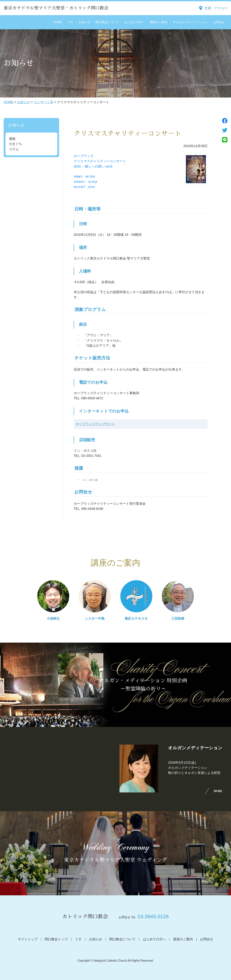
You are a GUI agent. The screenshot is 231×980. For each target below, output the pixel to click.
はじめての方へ (134, 22)
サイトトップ (27, 939)
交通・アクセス (215, 8)
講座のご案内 (158, 22)
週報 (12, 139)
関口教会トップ (56, 939)
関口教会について (107, 22)
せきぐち (15, 144)
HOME (57, 22)
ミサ (70, 22)
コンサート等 (43, 102)
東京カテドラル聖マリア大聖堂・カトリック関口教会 (56, 8)
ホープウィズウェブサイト (95, 424)
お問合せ (219, 22)
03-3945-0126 (153, 916)
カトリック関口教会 (85, 916)
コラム (14, 149)
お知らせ (84, 22)
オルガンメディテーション (190, 22)
